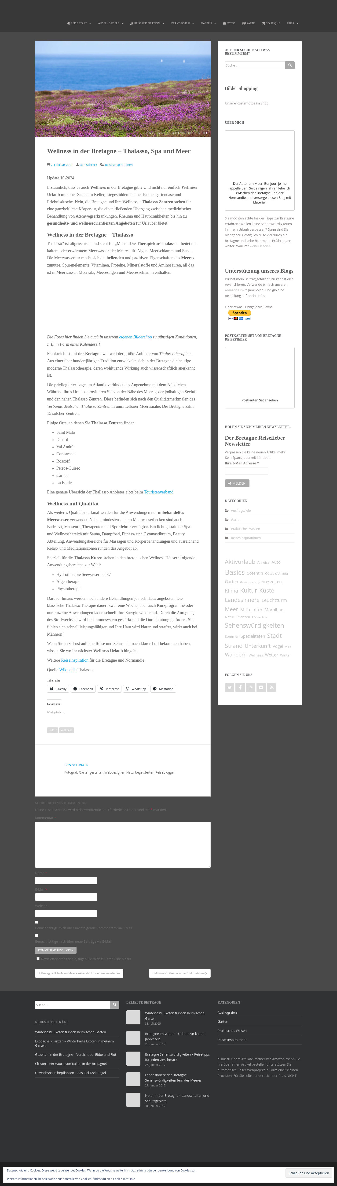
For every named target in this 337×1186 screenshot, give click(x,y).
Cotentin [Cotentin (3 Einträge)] (255, 573)
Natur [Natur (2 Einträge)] (229, 617)
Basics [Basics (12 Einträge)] (235, 572)
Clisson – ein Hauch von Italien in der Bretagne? (71, 1063)
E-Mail (41, 889)
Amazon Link (235, 290)
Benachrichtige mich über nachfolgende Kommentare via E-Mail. (84, 928)
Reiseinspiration (74, 660)
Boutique (271, 23)
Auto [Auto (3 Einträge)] (276, 562)
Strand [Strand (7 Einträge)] (234, 645)
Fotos (229, 23)
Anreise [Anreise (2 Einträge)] (263, 562)
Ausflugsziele (108, 23)
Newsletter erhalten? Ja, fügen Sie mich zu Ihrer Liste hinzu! (83, 959)
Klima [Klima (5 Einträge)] (231, 590)
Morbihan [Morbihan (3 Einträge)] (274, 609)
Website (41, 906)
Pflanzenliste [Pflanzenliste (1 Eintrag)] (259, 617)
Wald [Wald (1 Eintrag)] (288, 647)
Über (290, 23)
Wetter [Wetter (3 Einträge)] (271, 655)
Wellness (66, 730)
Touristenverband (158, 492)
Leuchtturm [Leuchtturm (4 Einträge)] (274, 600)
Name (41, 873)
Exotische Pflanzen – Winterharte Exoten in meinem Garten (74, 1043)
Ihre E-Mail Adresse (242, 463)
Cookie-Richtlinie (124, 1179)
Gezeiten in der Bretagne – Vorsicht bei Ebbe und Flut (75, 1054)
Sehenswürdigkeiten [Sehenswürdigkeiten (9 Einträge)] (254, 625)
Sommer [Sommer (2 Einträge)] (232, 636)
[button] (72, 303)
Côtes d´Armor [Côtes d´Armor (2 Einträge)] (277, 573)
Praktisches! (180, 23)
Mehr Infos (256, 295)
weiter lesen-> (260, 246)
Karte (248, 23)
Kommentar (45, 817)
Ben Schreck (88, 165)
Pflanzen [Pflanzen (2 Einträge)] (243, 617)
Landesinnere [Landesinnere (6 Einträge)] (242, 600)
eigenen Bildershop (135, 337)
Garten (206, 23)
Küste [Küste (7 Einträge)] (266, 590)
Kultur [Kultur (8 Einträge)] (248, 590)
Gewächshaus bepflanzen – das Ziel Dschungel (70, 1073)
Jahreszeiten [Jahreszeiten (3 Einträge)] (270, 581)
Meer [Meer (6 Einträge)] (231, 609)
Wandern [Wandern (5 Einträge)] (236, 654)
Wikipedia (68, 669)
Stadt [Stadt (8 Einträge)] (274, 635)
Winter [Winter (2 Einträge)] (285, 655)
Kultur (53, 730)
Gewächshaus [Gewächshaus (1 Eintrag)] (248, 582)
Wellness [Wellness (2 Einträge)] (256, 655)
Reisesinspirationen (119, 165)
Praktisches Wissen (245, 528)
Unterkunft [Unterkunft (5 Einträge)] (258, 645)
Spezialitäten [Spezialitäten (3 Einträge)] (253, 636)
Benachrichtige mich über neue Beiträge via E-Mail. (73, 941)
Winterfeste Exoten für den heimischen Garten (70, 1032)
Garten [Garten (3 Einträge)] (231, 581)
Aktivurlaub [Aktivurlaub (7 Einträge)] (240, 561)
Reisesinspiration (145, 23)
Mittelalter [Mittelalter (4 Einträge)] (251, 609)
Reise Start (77, 23)
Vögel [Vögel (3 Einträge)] (278, 646)
